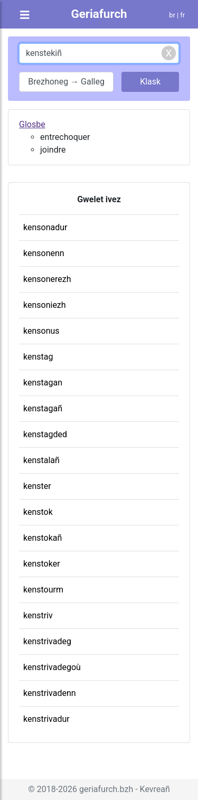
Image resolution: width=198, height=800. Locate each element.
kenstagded (45, 434)
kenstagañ (42, 408)
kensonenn (43, 253)
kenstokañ (42, 538)
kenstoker (41, 564)
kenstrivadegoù (52, 667)
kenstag (38, 357)
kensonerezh (47, 279)
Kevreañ (155, 789)
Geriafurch (99, 14)
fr (182, 15)
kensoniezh (44, 305)
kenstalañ (41, 460)
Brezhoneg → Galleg (66, 82)
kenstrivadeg (47, 641)
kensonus (41, 331)
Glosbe (32, 124)
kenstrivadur (46, 719)
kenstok (38, 512)
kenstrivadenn (49, 693)
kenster (37, 486)
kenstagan (42, 383)
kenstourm (43, 590)
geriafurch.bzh (106, 789)
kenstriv (38, 615)
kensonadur (45, 227)
